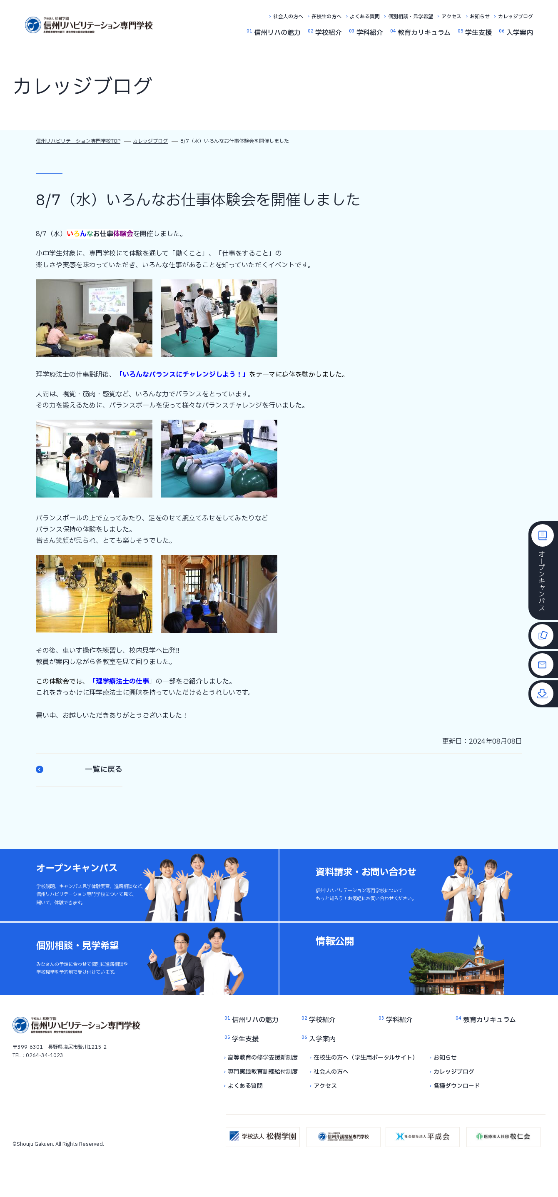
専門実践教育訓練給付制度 (263, 1072)
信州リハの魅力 (277, 33)
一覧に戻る (79, 770)
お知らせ (480, 16)
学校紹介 (328, 33)
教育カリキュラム (424, 33)
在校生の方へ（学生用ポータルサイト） (366, 1057)
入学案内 (519, 33)
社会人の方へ (288, 16)
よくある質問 (365, 16)
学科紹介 (369, 33)
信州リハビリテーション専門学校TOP (78, 141)
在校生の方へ (326, 16)
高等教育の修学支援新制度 (263, 1057)
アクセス (451, 16)
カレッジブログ (515, 16)
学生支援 (478, 33)
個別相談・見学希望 (410, 16)
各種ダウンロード (456, 1086)
